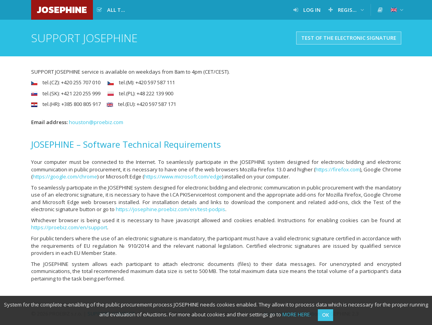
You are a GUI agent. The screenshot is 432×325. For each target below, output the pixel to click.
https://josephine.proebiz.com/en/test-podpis (170, 209)
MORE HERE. (296, 314)
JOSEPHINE (62, 10)
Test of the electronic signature (348, 37)
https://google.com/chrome (65, 176)
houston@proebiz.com (96, 122)
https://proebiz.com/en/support (69, 227)
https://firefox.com (337, 169)
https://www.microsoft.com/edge (183, 176)
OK (325, 315)
